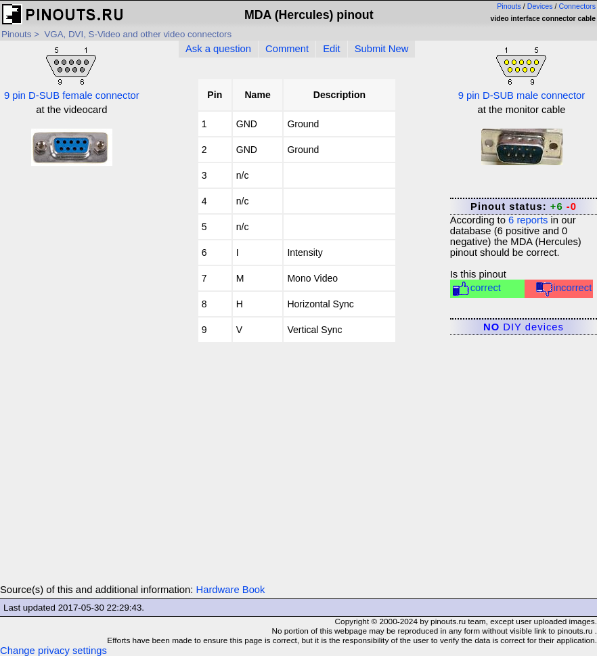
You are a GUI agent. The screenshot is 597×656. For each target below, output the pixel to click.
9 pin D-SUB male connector (521, 72)
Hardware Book (230, 589)
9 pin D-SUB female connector (71, 72)
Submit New (382, 48)
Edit (331, 48)
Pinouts (509, 6)
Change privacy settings (53, 650)
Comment (287, 48)
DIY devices (523, 327)
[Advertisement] (71, 381)
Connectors (577, 6)
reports (528, 220)
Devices (540, 6)
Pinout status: (523, 206)
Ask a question (218, 48)
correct (476, 289)
